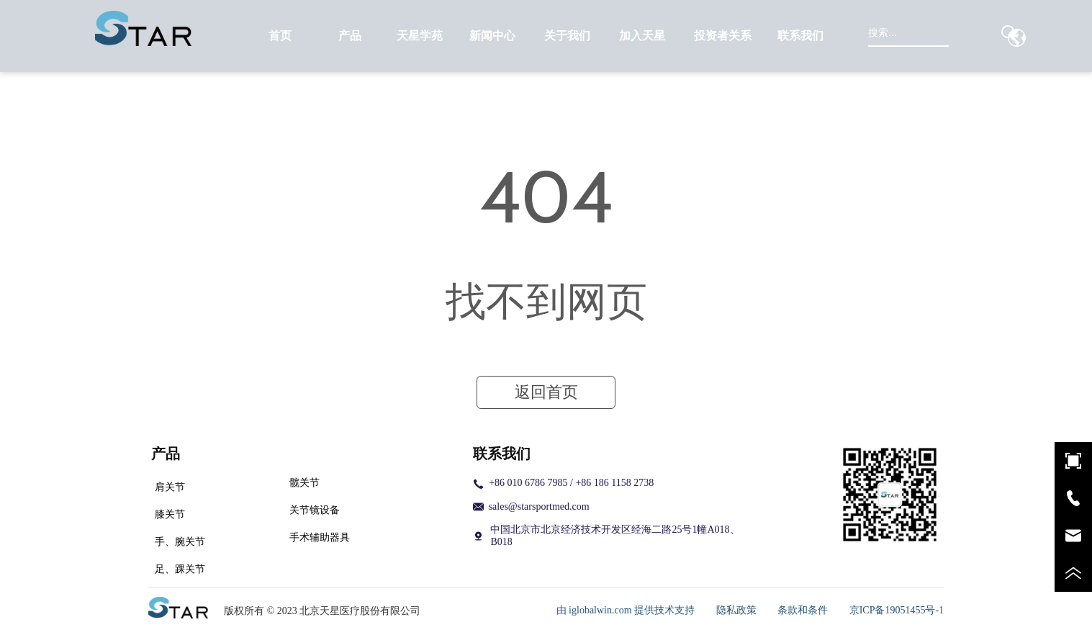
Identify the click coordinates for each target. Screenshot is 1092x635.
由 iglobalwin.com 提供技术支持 (625, 610)
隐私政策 (736, 610)
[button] (350, 36)
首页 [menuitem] (280, 36)
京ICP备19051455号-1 (896, 610)
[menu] (540, 36)
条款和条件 (802, 610)
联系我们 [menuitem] (800, 36)
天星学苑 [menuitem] (420, 36)
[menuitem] (350, 36)
